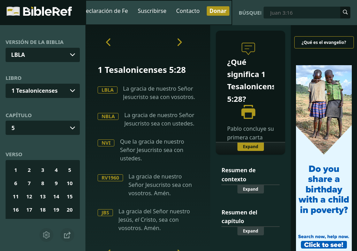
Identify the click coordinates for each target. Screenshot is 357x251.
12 (29, 196)
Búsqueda (250, 12)
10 (70, 183)
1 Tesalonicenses (35, 90)
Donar (218, 11)
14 (56, 196)
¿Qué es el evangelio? (324, 42)
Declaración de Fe (105, 11)
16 (16, 209)
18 (43, 209)
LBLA (107, 89)
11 (16, 196)
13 (43, 196)
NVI (106, 142)
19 (56, 209)
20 (70, 209)
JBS (105, 212)
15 (70, 196)
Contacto (188, 11)
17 (29, 209)
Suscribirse (152, 11)
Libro (14, 77)
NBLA (108, 116)
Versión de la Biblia (34, 41)
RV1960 (110, 177)
